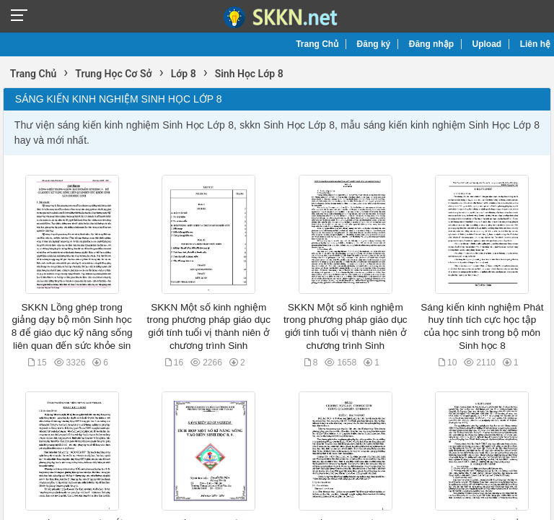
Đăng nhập (431, 44)
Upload (487, 44)
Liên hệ (535, 44)
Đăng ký (374, 44)
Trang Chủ (317, 44)
